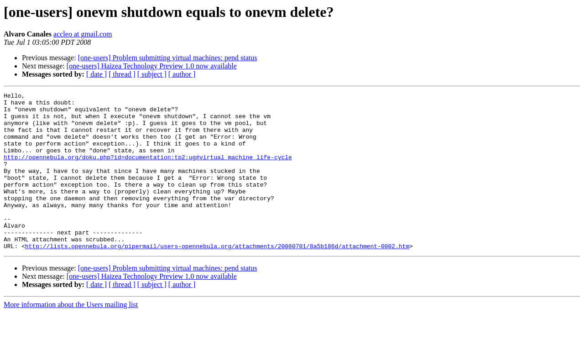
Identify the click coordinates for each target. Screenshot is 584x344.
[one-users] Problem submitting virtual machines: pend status (167, 58)
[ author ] (182, 74)
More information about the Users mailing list (71, 336)
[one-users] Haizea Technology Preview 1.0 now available (152, 66)
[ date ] (96, 74)
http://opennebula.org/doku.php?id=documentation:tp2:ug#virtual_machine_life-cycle (148, 171)
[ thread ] (122, 74)
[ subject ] (152, 74)
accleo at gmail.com (82, 34)
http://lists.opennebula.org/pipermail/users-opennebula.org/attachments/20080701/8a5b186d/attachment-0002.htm (217, 277)
